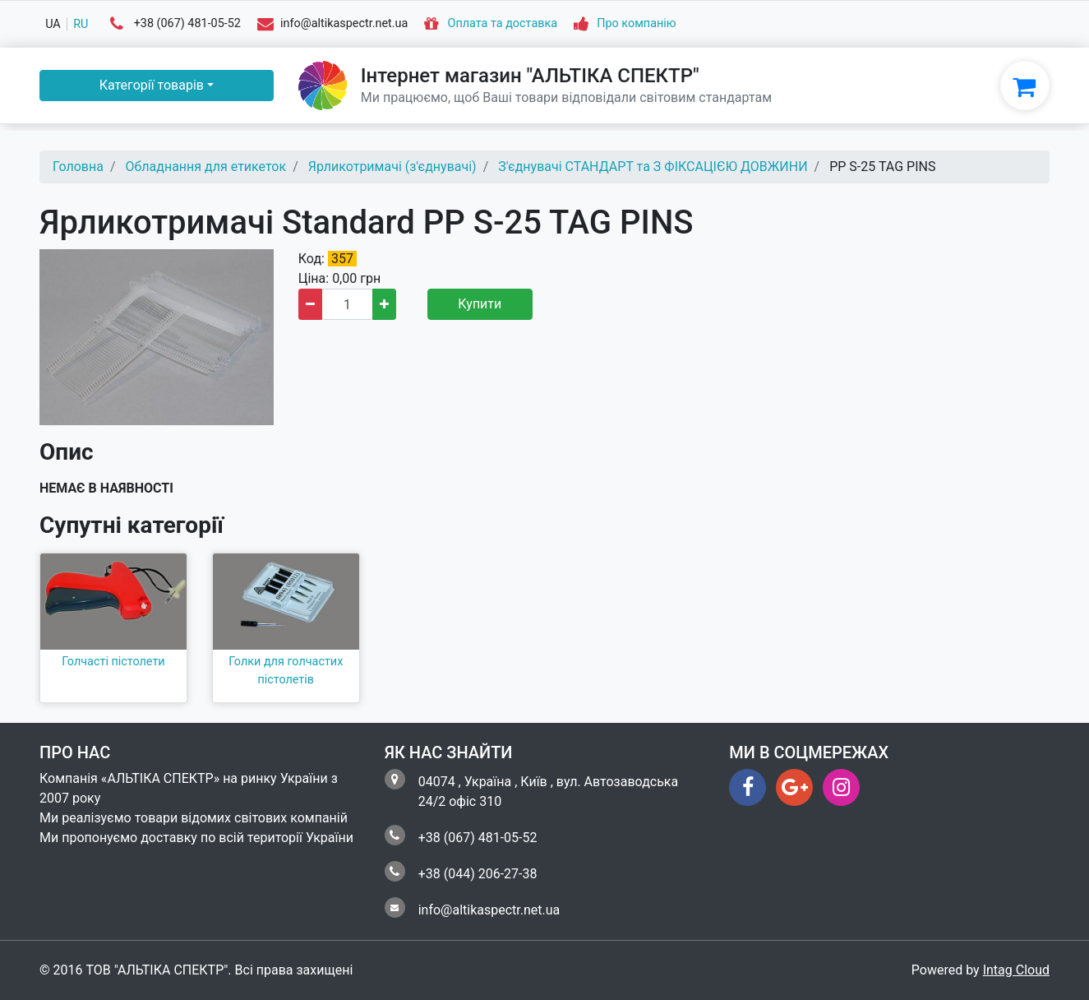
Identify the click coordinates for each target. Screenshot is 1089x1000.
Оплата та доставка (503, 24)
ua (53, 24)
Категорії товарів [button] (151, 85)
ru (80, 24)
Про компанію (636, 24)
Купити (479, 304)
